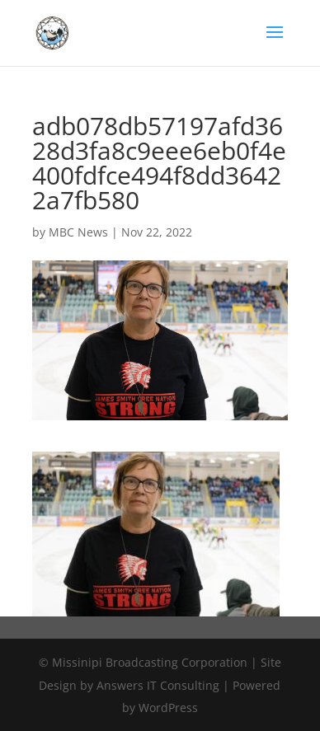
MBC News (78, 232)
